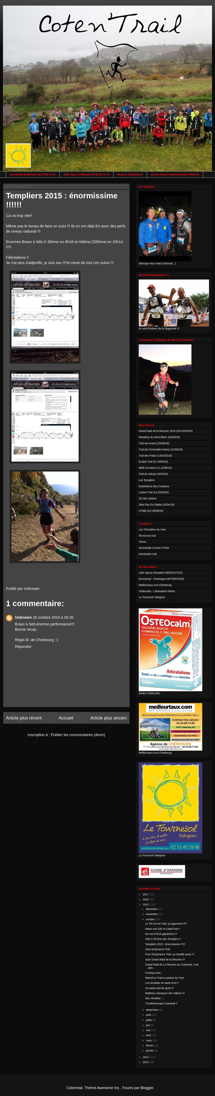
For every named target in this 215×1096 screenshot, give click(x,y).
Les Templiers (147, 480)
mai (148, 1030)
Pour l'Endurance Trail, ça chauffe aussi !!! (169, 954)
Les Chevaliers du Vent (152, 529)
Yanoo (142, 541)
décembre (152, 909)
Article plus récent (24, 717)
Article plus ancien (108, 717)
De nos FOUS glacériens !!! (161, 933)
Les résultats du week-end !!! (162, 982)
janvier (150, 1050)
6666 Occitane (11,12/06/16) (155, 467)
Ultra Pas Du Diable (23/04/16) (156, 504)
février (150, 1045)
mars (149, 1040)
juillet (149, 1020)
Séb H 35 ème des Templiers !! (163, 938)
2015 (146, 904)
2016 (146, 899)
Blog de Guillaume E (130, 174)
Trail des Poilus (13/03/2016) (155, 455)
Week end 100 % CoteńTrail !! (162, 928)
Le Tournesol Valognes (152, 597)
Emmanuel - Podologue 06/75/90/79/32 (161, 578)
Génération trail (148, 553)
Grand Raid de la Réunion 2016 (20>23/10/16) (166, 430)
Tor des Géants (147, 498)
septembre (152, 1009)
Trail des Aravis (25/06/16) (154, 443)
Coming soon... (154, 972)
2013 (146, 1062)
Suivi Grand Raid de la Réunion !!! (165, 959)
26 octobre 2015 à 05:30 (53, 617)
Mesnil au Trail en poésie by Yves (164, 977)
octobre (150, 919)
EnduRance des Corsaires (154, 486)
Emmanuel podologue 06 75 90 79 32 (33, 174)
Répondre (23, 646)
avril (148, 1035)
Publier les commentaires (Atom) (78, 735)
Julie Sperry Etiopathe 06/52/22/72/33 (160, 572)
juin (148, 1025)
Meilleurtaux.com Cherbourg (155, 585)
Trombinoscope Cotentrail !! (161, 1003)
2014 (146, 1057)
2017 (146, 894)
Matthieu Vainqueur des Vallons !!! (165, 993)
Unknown (23, 617)
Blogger (146, 1088)
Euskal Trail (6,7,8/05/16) (153, 461)
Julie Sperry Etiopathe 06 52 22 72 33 (86, 174)
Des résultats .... (154, 998)
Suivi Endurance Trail (157, 949)
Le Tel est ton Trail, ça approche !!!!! (166, 923)
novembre (152, 914)
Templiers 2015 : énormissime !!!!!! (165, 944)
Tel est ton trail (147, 535)
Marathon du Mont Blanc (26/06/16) (159, 437)
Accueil (66, 717)
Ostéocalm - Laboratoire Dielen (157, 591)
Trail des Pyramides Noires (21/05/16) (161, 449)
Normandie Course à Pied (154, 547)
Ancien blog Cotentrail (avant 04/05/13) (175, 174)
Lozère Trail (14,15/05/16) (154, 492)
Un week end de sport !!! (159, 988)
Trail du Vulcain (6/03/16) (153, 473)
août (149, 1014)
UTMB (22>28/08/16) (151, 510)
